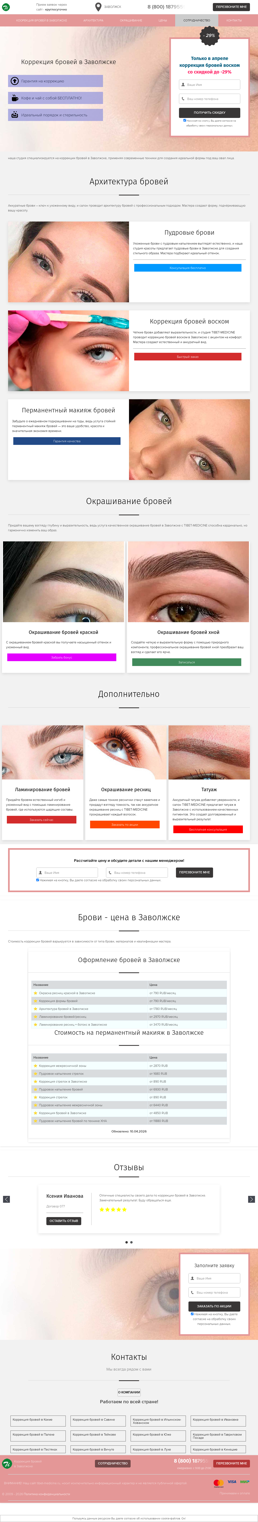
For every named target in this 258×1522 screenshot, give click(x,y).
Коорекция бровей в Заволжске (41, 20)
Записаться (186, 662)
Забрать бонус (61, 657)
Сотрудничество (196, 20)
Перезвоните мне (231, 7)
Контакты (234, 20)
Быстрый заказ (188, 356)
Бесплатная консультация (208, 829)
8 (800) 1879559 (167, 7)
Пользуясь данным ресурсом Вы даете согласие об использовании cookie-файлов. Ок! (129, 1518)
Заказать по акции (124, 824)
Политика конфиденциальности (47, 1494)
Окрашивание (131, 20)
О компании (129, 1392)
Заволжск (107, 7)
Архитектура (93, 20)
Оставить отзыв (64, 1221)
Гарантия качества (66, 441)
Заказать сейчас (41, 819)
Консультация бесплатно (188, 268)
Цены (163, 20)
